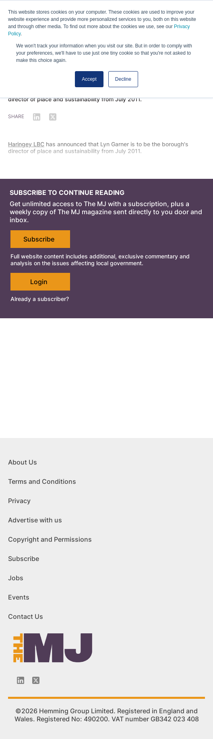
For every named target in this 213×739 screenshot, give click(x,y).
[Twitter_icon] (35, 680)
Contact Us (25, 616)
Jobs (15, 578)
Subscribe (38, 239)
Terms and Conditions (42, 481)
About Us (22, 462)
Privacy (19, 501)
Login (39, 282)
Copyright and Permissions (50, 539)
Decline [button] (123, 79)
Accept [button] (89, 79)
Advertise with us (35, 520)
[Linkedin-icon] (20, 680)
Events (18, 597)
